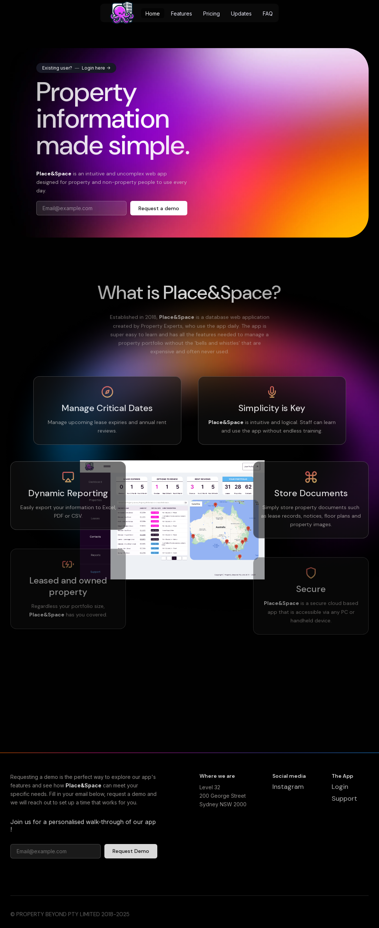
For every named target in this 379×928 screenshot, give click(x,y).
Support (344, 801)
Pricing (211, 13)
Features (181, 13)
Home (152, 13)
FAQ (268, 13)
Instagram (288, 789)
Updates (241, 13)
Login (340, 789)
